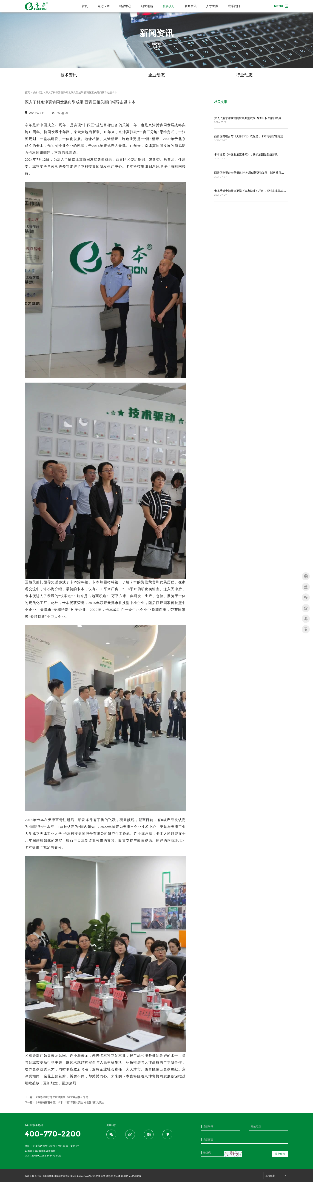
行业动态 (244, 75)
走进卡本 (104, 6)
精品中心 (125, 6)
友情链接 (275, 1175)
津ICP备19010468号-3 (81, 1176)
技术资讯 (68, 75)
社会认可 (169, 6)
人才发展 (212, 6)
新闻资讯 (190, 6)
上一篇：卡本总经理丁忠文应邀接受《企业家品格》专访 (56, 1097)
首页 (85, 6)
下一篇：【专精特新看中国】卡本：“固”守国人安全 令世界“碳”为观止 (64, 1102)
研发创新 (147, 6)
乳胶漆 (96, 1176)
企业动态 (156, 75)
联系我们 (234, 6)
